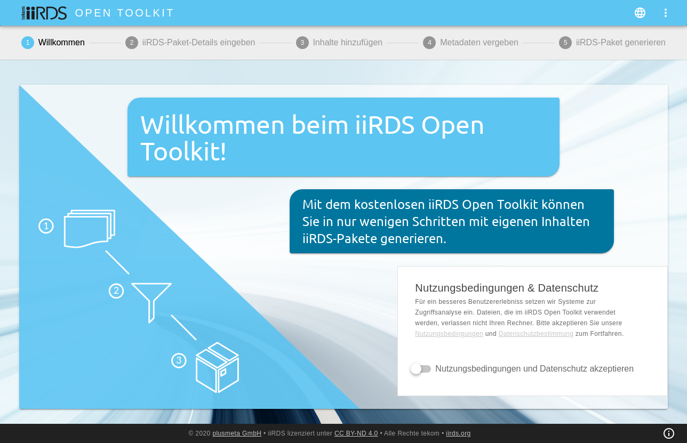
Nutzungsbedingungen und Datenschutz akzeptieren (534, 368)
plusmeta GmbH (236, 433)
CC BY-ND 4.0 (356, 433)
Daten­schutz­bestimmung (536, 333)
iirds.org (458, 433)
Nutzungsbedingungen (449, 333)
